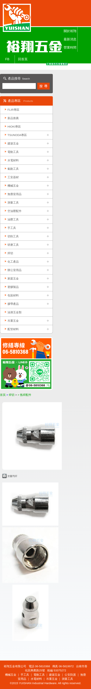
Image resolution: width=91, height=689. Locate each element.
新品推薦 (13, 118)
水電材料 (13, 160)
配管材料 (13, 329)
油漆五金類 (14, 312)
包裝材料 (13, 295)
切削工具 (13, 236)
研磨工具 (13, 244)
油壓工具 (13, 219)
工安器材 (13, 177)
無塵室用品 (14, 194)
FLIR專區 (13, 109)
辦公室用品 (14, 270)
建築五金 (13, 143)
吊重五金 (13, 320)
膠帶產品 (13, 303)
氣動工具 (13, 168)
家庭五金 (13, 278)
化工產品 (13, 261)
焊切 (10, 253)
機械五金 (13, 185)
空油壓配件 (14, 211)
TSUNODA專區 (17, 135)
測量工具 (13, 202)
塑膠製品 (13, 287)
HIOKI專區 (14, 126)
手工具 (11, 227)
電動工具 (13, 151)
